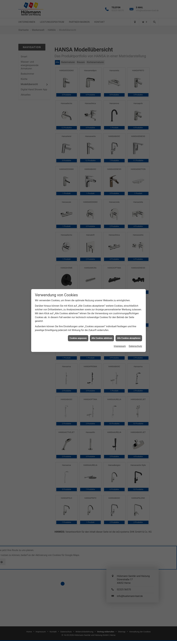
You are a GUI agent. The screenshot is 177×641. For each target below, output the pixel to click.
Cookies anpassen (78, 90)
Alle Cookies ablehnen (101, 90)
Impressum (120, 98)
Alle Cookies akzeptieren (128, 90)
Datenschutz (135, 98)
